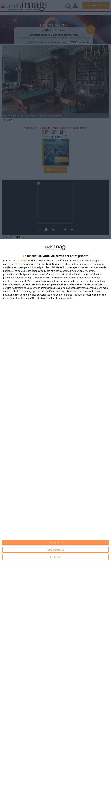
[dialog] (55, 517)
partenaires (22, 260)
